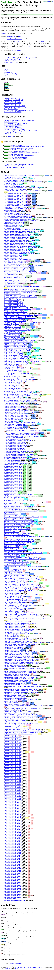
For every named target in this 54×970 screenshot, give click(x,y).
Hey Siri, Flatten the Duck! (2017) (13, 333)
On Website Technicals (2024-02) (13, 856)
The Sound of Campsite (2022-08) (13, 515)
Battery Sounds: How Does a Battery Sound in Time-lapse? (20, 208)
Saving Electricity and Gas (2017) (13, 479)
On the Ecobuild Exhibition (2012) (13, 611)
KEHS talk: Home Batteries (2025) (13, 354)
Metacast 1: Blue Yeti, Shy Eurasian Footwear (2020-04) (19, 391)
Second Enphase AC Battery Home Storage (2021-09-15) (19, 289)
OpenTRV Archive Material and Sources (22, 148)
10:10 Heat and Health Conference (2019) (15, 321)
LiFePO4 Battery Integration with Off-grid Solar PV (18, 369)
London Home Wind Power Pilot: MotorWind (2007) (18, 563)
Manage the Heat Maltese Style (12, 376)
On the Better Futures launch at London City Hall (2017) (19, 584)
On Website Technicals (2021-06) (13, 809)
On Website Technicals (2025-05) (13, 879)
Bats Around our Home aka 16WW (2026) (15, 204)
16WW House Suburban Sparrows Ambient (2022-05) (18, 520)
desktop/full (17, 41)
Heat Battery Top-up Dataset (11, 324)
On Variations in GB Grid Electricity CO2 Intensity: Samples (20, 716)
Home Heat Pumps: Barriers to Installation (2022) (17, 330)
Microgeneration (8, 85)
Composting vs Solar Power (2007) (13, 225)
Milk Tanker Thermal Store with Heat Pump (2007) (17, 398)
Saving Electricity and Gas (11, 62)
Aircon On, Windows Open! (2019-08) (14, 186)
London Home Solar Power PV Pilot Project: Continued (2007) (21, 511)
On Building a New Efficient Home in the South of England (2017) (22, 586)
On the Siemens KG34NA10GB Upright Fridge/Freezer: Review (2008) (23, 686)
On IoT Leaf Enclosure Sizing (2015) (14, 648)
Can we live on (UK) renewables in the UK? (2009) (18, 216)
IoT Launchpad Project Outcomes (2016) (15, 346)
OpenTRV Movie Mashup (11, 421)
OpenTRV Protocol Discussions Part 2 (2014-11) (17, 416)
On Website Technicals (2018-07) (13, 756)
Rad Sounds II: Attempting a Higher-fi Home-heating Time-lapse (21, 436)
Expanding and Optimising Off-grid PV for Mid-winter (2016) (20, 131)
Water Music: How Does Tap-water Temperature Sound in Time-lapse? (23, 553)
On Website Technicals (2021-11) (13, 816)
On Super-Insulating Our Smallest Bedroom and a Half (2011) (20, 699)
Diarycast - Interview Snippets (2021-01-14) (16, 244)
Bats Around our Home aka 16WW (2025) (15, 202)
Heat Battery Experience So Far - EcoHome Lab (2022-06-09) (20, 322)
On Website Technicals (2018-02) (13, 749)
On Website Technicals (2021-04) (13, 806)
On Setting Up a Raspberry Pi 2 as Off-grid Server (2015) (19, 678)
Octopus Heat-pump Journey (11, 126)
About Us (3, 33)
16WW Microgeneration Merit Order (14, 167)
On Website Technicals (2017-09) (13, 741)
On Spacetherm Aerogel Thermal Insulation (15, 698)
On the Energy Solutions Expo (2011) (14, 621)
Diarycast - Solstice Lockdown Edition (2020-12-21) (18, 243)
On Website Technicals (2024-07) (13, 864)
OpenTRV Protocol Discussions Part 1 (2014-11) (17, 415)
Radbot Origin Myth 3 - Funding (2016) (14, 442)
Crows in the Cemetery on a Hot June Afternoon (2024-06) (19, 229)
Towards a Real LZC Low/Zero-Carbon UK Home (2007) (19, 541)
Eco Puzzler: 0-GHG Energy (11, 385)
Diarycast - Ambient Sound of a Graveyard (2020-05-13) (19, 235)
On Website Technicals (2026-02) (13, 104)
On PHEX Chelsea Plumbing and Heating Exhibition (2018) (20, 671)
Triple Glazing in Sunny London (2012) (14, 545)
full (52, 1)
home (44, 1)
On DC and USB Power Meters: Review (15, 720)
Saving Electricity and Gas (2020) (13, 484)
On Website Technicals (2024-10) (13, 868)
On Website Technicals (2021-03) (13, 804)
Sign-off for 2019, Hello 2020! (12, 497)
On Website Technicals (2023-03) (13, 840)
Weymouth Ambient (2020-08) (12, 556)
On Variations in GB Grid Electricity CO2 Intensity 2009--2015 (21, 717)
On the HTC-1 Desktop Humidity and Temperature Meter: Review (22, 603)
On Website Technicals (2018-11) (13, 762)
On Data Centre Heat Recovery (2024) (14, 596)
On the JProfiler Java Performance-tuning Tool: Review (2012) (21, 654)
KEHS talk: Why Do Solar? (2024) (13, 352)
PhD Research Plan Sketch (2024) (13, 427)
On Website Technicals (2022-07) (13, 828)
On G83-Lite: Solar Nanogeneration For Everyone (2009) (19, 120)
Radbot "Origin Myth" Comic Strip (13, 437)
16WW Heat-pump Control (11, 132)
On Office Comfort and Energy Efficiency (15, 666)
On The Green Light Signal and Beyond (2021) (16, 633)
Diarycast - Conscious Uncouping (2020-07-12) (17, 238)
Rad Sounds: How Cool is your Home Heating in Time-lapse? (20, 434)
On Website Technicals (17, 154)
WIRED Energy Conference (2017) (13, 725)
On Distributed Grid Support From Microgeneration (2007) (20, 605)
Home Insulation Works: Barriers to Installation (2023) (18, 342)
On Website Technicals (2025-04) (13, 877)
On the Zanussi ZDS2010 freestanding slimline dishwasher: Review (22, 729)
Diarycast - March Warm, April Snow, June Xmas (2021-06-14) (21, 247)
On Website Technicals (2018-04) (13, 752)
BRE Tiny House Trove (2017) (12, 213)
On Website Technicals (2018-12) (13, 764)
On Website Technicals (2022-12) (13, 835)
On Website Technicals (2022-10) (13, 832)
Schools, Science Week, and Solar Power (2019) (17, 496)
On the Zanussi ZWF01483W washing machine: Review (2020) (21, 732)
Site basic (6, 71)
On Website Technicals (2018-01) (13, 747)
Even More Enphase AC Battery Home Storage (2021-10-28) (20, 291)
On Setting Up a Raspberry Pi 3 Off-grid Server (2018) (18, 680)
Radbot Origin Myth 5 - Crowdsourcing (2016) (16, 445)
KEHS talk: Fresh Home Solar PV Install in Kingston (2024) (20, 349)
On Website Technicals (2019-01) (13, 765)
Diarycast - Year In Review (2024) (13, 256)
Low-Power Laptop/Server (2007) (13, 372)
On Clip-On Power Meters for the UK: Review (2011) (18, 590)
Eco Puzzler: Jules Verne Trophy (12, 388)
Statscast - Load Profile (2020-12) (13, 527)
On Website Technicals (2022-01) (13, 819)
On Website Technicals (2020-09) (13, 795)
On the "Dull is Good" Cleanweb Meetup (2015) (17, 589)
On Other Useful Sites (10, 898)
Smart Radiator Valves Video (12, 503)
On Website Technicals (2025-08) (13, 883)
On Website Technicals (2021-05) (13, 807)
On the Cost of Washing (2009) (12, 710)
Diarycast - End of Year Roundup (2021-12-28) (16, 252)
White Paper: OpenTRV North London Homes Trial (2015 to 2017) (22, 559)
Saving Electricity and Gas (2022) (13, 487)
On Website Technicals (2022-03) (13, 822)
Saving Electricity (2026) (11, 109)
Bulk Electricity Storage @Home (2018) (15, 277)
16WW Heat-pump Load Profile (12, 134)
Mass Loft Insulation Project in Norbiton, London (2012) (19, 377)
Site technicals (8, 72)
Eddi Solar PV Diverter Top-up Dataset (14, 261)
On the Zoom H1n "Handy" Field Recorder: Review (18, 734)
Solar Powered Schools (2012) (12, 508)
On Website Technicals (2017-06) (13, 737)
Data (5, 75)
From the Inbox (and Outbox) (12, 300)
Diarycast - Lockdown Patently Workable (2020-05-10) (19, 234)
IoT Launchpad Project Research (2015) (14, 343)
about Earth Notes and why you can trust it (36, 967)
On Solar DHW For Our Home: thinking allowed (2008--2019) (21, 692)
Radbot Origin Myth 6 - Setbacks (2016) (15, 446)
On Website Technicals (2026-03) (13, 103)
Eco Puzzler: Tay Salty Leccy (12, 382)
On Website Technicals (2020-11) (13, 798)
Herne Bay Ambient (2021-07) (12, 331)
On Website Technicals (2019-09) (13, 777)
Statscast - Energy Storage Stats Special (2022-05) (17, 529)
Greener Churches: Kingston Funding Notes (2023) (17, 219)
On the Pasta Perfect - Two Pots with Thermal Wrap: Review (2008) (22, 668)
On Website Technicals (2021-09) (13, 813)
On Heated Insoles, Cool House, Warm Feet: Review (18, 639)
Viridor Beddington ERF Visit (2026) (14, 100)
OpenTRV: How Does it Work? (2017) (14, 419)
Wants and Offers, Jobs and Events (13, 551)
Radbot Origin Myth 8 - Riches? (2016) (14, 449)
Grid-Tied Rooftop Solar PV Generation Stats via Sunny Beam (21, 315)
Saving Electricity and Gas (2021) (13, 485)
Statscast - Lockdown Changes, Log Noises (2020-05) (18, 523)
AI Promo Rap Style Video (11, 184)
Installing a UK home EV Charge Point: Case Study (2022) (20, 295)
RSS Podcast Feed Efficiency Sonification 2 (16, 463)
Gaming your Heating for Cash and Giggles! (16, 307)
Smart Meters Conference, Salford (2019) (15, 500)
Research (6, 88)
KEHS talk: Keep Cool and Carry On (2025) (16, 357)
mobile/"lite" (40, 41)
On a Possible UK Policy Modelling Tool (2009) (17, 674)
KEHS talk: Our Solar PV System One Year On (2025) (18, 358)
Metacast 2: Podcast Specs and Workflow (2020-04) (18, 392)
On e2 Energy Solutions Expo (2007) (14, 609)
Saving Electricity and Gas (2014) (13, 475)
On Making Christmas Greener (12, 636)
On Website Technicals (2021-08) (13, 812)
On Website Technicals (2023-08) (13, 847)
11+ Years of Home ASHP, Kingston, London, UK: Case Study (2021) (22, 190)
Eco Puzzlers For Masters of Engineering (15, 380)
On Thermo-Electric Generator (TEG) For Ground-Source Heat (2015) (23, 708)
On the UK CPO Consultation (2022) (14, 572)
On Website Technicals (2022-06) (13, 826)
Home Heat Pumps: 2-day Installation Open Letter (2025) (19, 328)
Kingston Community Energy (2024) (14, 223)
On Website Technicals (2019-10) (13, 779)
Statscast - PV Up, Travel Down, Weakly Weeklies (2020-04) (20, 521)
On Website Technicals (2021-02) (13, 803)
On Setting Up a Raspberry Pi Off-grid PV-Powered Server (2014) (21, 677)
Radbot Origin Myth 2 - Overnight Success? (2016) (17, 440)
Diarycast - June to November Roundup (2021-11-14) (18, 250)
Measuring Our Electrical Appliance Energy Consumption (19, 379)
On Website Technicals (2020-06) (13, 791)
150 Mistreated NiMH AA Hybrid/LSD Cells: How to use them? (21, 557)
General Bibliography (17, 145)
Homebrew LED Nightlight (11, 366)
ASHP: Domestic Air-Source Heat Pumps (15, 189)
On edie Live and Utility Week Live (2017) (15, 612)
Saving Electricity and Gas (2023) (13, 488)
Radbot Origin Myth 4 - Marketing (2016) (15, 443)
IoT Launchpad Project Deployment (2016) (15, 345)
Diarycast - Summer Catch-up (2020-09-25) (15, 241)
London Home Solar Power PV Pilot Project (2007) (18, 509)
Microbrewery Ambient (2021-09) (13, 397)
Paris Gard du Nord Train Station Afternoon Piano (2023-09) (20, 424)
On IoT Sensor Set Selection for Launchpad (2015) (17, 653)
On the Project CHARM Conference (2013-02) (16, 675)
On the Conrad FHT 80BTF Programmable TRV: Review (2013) (21, 595)
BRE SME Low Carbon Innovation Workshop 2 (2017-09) (19, 214)
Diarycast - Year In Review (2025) (13, 258)
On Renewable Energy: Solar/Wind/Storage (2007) (17, 681)
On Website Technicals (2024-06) (13, 862)
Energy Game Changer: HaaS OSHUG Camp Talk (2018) (19, 273)
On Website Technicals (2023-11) (13, 852)
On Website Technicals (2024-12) (13, 871)
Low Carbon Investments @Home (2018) (15, 370)
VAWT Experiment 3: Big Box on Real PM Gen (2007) (19, 548)
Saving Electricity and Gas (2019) (13, 482)
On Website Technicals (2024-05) (13, 861)
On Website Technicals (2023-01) (13, 837)
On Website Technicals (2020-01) (13, 783)
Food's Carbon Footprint (10, 122)
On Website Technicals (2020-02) (13, 785)
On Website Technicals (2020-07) (13, 792)
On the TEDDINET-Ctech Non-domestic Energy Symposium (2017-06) (23, 705)
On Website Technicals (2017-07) (13, 738)
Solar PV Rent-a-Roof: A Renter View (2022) (16, 512)
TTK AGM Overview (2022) (11, 547)
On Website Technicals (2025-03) (13, 876)
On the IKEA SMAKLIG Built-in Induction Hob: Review (19, 644)
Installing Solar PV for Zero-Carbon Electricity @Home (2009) (21, 340)
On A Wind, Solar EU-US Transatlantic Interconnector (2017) (20, 623)
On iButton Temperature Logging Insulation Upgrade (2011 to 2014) (22, 642)
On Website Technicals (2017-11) (13, 744)
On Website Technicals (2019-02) (13, 767)
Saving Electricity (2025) (11, 491)
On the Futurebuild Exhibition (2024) (14, 627)
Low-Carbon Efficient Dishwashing (13, 264)
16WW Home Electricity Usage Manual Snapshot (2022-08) (20, 279)
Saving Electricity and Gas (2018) (13, 481)
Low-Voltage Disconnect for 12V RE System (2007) (18, 374)
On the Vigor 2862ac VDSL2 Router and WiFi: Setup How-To (20, 722)
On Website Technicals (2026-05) (13, 98)
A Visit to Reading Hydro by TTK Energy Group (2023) (19, 451)
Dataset (6, 82)
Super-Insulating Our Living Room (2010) (15, 530)
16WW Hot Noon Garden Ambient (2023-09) (16, 165)
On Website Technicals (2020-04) (13, 788)
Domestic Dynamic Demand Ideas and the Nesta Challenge (20, 259)
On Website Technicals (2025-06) (13, 880)
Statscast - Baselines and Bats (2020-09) (15, 526)
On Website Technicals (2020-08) (13, 794)
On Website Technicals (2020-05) (13, 789)
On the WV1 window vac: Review (13, 726)
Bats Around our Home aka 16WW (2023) (15, 199)
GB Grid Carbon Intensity (11, 57)
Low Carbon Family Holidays (12, 334)
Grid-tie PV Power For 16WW (12, 59)
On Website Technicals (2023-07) (13, 846)
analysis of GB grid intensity (28, 57)
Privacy (24, 967)
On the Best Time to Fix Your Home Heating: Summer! (19, 583)
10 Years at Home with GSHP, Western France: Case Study (20, 318)
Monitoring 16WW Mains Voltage (13, 571)
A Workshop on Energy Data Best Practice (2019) (17, 280)
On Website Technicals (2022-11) (13, 834)
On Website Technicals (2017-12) (13, 746)
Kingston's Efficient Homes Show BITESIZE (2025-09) (19, 364)
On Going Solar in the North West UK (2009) (16, 632)
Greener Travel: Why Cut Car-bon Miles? (15, 544)
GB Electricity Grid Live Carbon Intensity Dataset (17, 309)
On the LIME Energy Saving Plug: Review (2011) (17, 656)
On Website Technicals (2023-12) (13, 853)
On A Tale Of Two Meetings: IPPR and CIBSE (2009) (18, 711)
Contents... (5, 14)
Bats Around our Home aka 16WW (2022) (15, 198)
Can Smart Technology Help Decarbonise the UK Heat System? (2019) (23, 502)
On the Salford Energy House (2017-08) (14, 683)
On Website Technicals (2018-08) (13, 758)
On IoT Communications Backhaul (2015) (15, 645)
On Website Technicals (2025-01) (13, 873)
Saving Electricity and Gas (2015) (13, 476)
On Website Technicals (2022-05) (13, 825)
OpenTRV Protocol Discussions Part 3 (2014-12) (17, 418)
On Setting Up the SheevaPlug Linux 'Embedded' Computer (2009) (22, 684)
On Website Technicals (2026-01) (13, 112)
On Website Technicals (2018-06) (13, 755)
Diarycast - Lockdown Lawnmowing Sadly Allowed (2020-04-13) (21, 231)
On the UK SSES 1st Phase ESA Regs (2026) (16, 107)
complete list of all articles (14, 39)
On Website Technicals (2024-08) (13, 865)
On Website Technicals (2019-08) (13, 776)
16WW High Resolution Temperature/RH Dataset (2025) (19, 110)
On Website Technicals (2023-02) (13, 838)
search (48, 1)
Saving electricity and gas (11, 74)
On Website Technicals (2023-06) (13, 844)
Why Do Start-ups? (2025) (11, 560)
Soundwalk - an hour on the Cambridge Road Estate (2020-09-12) (21, 517)
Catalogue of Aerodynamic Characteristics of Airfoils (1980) (20, 217)
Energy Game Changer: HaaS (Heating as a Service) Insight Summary (23, 271)
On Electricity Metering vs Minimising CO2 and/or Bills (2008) (21, 663)
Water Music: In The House (11, 554)
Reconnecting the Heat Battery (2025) (14, 452)
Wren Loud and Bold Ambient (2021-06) (15, 565)
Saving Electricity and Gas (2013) (13, 473)
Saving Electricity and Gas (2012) (13, 472)
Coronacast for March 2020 (11, 226)
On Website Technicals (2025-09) (13, 885)
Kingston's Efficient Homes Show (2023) (15, 360)
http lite (28, 46)
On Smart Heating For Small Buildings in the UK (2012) (19, 690)
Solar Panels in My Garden (11, 505)
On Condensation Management (12, 593)
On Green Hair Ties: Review (11, 635)
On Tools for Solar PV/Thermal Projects (15, 696)
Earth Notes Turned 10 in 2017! (12, 294)
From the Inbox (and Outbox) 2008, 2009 (15, 301)
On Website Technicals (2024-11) (13, 870)
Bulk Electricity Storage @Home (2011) (15, 276)
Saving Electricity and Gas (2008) (13, 466)
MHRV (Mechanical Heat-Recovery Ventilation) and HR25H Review (22, 394)
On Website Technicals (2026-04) (13, 101)
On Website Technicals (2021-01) (13, 801)
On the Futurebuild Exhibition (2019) (14, 624)
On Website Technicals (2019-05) (13, 771)
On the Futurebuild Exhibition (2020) (14, 626)
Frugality (6, 84)
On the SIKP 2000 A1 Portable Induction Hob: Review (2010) (20, 689)
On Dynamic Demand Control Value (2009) (15, 608)
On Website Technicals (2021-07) (13, 810)
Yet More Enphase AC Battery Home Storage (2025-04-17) (20, 292)
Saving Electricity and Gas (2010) (13, 469)
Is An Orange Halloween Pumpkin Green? (15, 312)
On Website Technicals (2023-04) (13, 841)
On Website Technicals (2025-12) (13, 889)
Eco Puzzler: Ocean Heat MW (12, 383)
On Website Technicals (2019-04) (13, 770)
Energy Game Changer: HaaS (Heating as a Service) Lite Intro (20, 265)
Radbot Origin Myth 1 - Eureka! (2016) (14, 439)
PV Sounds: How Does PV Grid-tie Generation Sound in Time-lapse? (22, 430)
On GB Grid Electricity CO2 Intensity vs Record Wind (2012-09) (21, 719)
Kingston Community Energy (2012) (14, 222)
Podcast (6, 69)
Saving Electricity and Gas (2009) (13, 467)
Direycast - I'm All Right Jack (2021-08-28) (15, 249)
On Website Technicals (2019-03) (13, 768)
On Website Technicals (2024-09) (13, 867)
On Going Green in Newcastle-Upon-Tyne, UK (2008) (18, 630)
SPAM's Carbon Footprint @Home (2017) (15, 518)
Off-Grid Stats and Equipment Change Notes (16, 406)
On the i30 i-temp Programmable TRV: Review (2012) (18, 641)
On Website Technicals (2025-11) (13, 888)
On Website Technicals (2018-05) (13, 753)
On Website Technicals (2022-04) (13, 823)
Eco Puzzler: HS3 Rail (10, 386)
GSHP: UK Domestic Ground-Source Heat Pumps (17, 316)
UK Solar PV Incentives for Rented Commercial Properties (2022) (21, 220)
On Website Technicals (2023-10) (13, 850)
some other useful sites (15, 963)
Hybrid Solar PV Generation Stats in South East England (19, 433)
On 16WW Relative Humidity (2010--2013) (15, 600)
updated (20, 36)
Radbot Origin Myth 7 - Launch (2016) (14, 448)
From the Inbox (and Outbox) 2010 (13, 303)
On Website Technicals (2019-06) (13, 773)
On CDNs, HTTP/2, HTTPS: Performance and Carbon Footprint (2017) (23, 587)
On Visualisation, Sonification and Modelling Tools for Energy (21, 723)
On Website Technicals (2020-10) (13, 797)
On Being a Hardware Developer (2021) (14, 581)
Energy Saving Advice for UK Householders (16, 282)
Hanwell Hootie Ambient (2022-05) (13, 319)
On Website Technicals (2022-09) (13, 831)
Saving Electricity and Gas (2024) (13, 490)
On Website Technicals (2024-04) (13, 859)
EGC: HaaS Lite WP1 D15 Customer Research (16, 268)
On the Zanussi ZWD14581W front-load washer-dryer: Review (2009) (23, 731)
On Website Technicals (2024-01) (13, 855)
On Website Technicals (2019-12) (13, 782)
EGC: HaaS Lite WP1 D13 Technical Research (16, 267)
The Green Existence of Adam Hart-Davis (15, 313)
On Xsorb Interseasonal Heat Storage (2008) (16, 728)
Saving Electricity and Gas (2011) (13, 470)
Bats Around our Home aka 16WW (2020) (15, 195)
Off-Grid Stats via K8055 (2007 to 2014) (15, 407)
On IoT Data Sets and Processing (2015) (15, 647)
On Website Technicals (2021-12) (13, 818)
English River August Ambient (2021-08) (15, 457)
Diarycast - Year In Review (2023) (13, 255)
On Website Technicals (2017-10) (13, 743)
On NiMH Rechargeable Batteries (13, 665)
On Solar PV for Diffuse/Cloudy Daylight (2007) (17, 695)
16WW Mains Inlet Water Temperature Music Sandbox (18, 599)
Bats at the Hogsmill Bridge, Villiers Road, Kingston (18, 205)
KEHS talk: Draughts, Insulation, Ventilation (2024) (18, 348)
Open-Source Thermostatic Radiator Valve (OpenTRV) (25, 152)
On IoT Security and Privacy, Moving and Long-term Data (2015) (21, 651)
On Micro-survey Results (11, 701)
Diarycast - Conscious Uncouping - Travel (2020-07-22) (19, 240)
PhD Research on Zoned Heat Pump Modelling (16, 428)
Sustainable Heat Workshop (11, 532)
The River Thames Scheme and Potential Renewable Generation (21, 458)
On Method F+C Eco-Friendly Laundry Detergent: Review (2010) (21, 662)
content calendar (16, 50)
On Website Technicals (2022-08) (13, 829)
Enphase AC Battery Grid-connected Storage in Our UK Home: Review (23, 286)
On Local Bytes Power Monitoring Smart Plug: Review (19, 657)
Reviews (6, 90)
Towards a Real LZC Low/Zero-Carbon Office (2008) (18, 542)
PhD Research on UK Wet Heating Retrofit (15, 123)
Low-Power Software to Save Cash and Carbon (16, 373)
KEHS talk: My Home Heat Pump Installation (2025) (18, 355)
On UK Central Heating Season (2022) (14, 702)
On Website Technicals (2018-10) (13, 761)
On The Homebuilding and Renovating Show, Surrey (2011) (20, 638)
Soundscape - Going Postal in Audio (13, 310)
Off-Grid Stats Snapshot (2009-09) (13, 409)
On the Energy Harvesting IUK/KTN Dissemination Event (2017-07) (22, 615)
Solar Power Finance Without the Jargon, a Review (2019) (19, 506)
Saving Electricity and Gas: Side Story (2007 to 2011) (18, 494)
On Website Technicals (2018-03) (13, 750)
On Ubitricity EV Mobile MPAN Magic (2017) (16, 713)
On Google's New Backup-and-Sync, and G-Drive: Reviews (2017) (22, 580)
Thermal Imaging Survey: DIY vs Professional (16, 535)
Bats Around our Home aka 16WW (13, 193)
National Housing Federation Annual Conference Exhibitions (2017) (22, 401)
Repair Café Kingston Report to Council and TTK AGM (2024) (21, 455)
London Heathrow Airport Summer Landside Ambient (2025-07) (21, 187)
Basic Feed (11, 136)
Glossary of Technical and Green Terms (14, 900)
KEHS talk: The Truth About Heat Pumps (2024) (17, 351)
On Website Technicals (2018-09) (13, 759)
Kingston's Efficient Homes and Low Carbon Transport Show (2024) (22, 361)
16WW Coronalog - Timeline (12, 228)
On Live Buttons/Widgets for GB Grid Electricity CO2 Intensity (21, 714)
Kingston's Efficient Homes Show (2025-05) (16, 363)
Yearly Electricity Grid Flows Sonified (14, 337)
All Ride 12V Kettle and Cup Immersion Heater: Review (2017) (21, 577)
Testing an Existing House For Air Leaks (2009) (17, 533)
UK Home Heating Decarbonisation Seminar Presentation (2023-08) (22, 566)
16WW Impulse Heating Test (12, 339)
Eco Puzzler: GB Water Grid (11, 389)
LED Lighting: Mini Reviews (19, 158)
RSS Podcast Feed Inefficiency (19, 157)
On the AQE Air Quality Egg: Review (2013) (16, 575)
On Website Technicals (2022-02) (13, 820)
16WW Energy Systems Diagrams (13, 285)
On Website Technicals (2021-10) (13, 815)
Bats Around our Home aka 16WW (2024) (15, 201)
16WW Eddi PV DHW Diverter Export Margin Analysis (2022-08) (22, 262)
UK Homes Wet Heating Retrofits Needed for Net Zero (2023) (20, 569)
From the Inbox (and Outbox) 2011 (13, 304)
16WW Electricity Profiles (11, 274)
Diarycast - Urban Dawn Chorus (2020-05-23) (16, 237)
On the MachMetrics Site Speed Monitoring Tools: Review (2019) (21, 659)
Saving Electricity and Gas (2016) (13, 478)
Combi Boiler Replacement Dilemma (14, 592)
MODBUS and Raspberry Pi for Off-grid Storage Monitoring (20, 400)
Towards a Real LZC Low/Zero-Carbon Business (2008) (19, 539)
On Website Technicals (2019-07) (13, 774)
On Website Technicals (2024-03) (13, 858)
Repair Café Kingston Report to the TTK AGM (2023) (18, 454)
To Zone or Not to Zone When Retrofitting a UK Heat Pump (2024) (22, 536)
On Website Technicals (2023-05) (13, 843)
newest (13, 36)
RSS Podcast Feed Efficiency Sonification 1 (16, 461)
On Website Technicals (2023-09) (13, 849)
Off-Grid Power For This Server (12, 60)
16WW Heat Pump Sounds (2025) (13, 177)
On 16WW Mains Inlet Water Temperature (22, 155)
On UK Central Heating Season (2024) (14, 704)
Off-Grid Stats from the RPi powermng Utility (16, 410)
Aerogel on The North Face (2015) (13, 183)
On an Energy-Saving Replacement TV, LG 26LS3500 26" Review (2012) (24, 618)
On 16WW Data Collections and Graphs (15, 602)
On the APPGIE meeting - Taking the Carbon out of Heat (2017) (21, 578)
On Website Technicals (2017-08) (13, 740)
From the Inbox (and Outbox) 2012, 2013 (15, 306)
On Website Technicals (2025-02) (13, 874)
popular (9, 36)
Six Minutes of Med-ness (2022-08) (13, 499)
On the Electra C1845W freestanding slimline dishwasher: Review (22, 614)
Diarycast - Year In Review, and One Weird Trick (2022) (19, 253)
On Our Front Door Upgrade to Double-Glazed (16, 606)
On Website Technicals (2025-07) (13, 882)
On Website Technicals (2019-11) (13, 780)
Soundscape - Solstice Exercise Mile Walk (15, 550)
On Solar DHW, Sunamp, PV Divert (20, 149)
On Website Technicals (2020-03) (13, 786)
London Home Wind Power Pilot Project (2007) (17, 562)
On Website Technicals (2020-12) (13, 800)
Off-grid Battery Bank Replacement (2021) (15, 207)
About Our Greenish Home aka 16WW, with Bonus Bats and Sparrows (23, 181)
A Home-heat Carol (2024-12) (12, 336)
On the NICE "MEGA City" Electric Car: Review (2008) (19, 660)
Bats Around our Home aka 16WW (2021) (15, 196)
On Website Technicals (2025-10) (13, 886)
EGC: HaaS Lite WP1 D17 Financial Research (16, 129)
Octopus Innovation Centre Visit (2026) (14, 106)
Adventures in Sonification (11, 514)
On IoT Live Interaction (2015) (12, 650)
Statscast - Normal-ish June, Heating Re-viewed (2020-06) (19, 524)
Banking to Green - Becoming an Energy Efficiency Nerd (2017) (21, 422)
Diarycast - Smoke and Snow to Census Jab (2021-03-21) (19, 246)
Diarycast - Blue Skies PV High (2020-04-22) (16, 232)
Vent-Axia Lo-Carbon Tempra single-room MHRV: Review (20, 395)
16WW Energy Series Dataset (19, 151)
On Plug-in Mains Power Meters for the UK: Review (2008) (20, 672)
